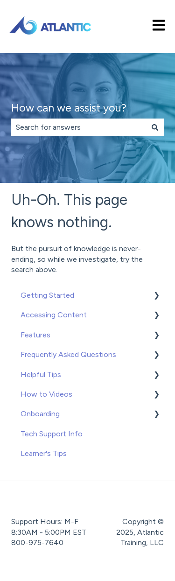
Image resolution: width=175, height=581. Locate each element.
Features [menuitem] (35, 334)
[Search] (155, 127)
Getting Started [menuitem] (47, 295)
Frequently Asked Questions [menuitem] (68, 354)
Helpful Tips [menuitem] (41, 374)
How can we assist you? (68, 107)
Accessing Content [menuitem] (54, 314)
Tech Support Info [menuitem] (52, 433)
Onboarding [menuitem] (40, 413)
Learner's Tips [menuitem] (44, 453)
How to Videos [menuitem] (46, 394)
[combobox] (78, 127)
